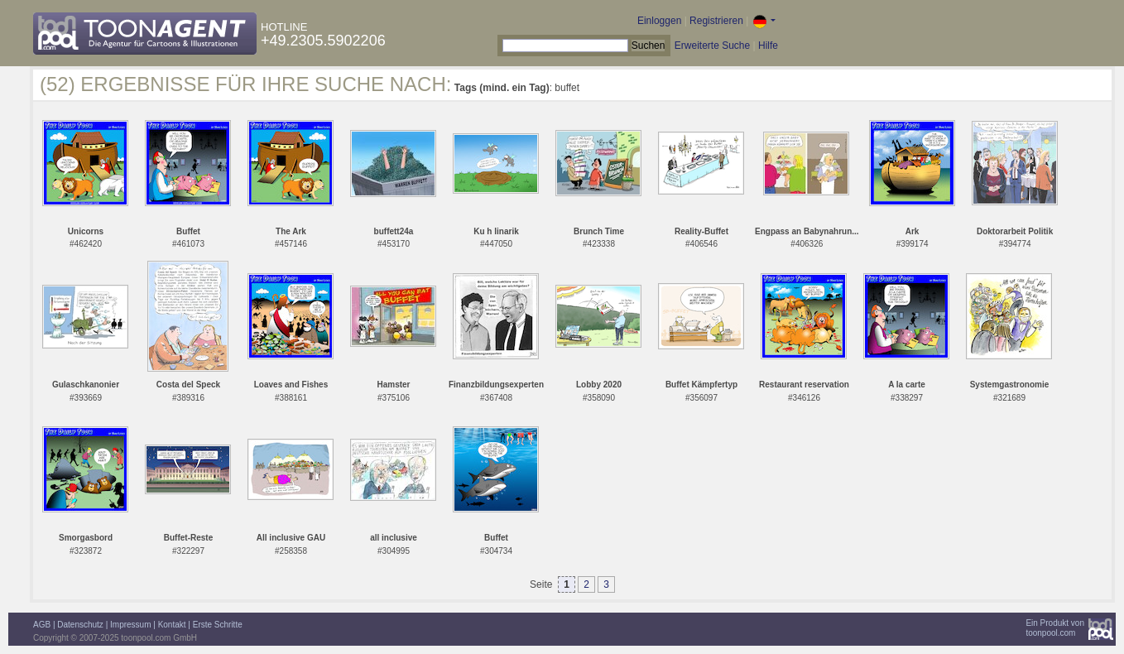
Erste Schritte (218, 624)
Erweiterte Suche (712, 45)
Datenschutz (80, 624)
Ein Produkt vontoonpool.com (1055, 627)
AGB (41, 624)
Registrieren (716, 20)
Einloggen (659, 20)
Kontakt (172, 624)
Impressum (130, 624)
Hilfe (768, 45)
